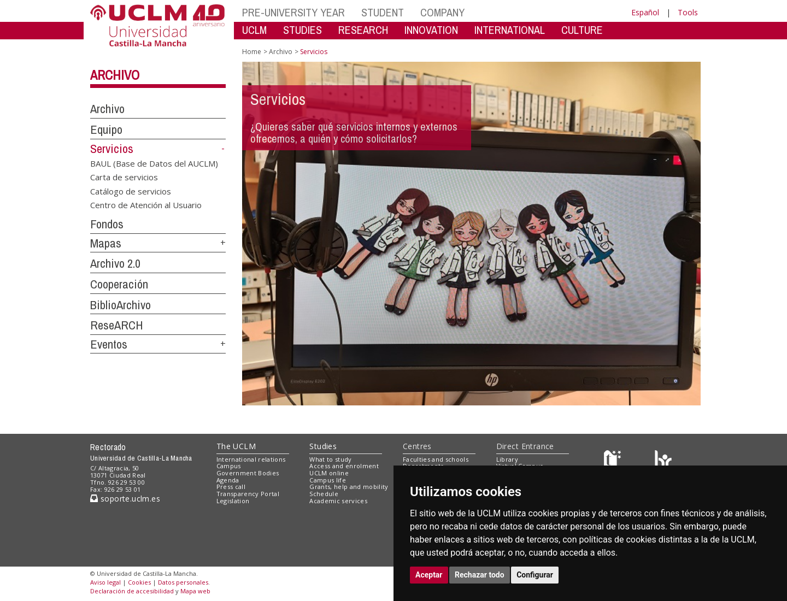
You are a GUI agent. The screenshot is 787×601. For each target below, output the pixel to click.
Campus (228, 466)
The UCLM (236, 446)
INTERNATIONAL (509, 29)
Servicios (111, 148)
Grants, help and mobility (348, 486)
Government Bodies (247, 473)
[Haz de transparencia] (614, 461)
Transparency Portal (247, 494)
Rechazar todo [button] (479, 574)
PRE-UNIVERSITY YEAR (293, 12)
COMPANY (442, 12)
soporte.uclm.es (125, 498)
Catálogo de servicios (130, 190)
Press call (230, 486)
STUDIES (302, 29)
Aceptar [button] (429, 574)
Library (507, 459)
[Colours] (663, 461)
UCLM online (329, 473)
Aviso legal (105, 582)
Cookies (139, 582)
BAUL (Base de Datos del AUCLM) (154, 162)
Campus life (327, 480)
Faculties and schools (435, 459)
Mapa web (195, 591)
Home (251, 51)
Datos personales (183, 582)
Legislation (233, 501)
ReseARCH (116, 325)
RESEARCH (363, 29)
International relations (251, 459)
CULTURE (582, 29)
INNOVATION (431, 29)
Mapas (105, 243)
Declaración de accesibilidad (132, 591)
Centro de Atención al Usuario (146, 204)
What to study (330, 459)
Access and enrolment (344, 466)
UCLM (254, 29)
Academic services (338, 501)
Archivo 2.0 (115, 263)
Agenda (227, 480)
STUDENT (382, 12)
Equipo (106, 129)
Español (645, 12)
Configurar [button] (534, 574)
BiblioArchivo (120, 305)
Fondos (107, 224)
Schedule (323, 494)
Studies (323, 446)
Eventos (108, 344)
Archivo (114, 75)
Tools (688, 12)
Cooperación (119, 284)
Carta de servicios (124, 177)
